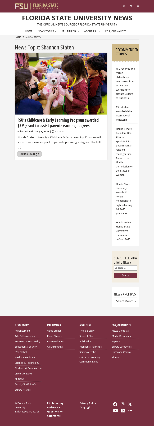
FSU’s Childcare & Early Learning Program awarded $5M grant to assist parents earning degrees (58, 122)
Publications (86, 341)
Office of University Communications (90, 359)
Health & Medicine (25, 357)
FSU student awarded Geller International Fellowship (124, 113)
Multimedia (70, 31)
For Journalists (117, 31)
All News (19, 379)
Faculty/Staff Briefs (25, 384)
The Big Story (86, 330)
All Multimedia (55, 346)
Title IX (115, 357)
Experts (116, 341)
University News (24, 373)
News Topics (47, 31)
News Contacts (120, 330)
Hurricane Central (121, 352)
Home (28, 31)
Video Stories (54, 330)
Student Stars (86, 336)
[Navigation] (138, 6)
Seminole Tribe (87, 352)
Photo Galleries (55, 341)
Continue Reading (29, 154)
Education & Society (26, 346)
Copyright (85, 407)
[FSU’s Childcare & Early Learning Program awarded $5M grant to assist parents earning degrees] (60, 84)
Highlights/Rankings (90, 346)
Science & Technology (27, 362)
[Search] (131, 6)
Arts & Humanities (25, 336)
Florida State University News (77, 17)
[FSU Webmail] (124, 6)
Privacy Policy (87, 403)
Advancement (22, 330)
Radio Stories (54, 336)
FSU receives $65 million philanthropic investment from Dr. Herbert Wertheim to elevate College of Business (125, 83)
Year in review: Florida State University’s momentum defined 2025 (124, 231)
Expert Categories (122, 346)
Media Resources (121, 336)
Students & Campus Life (28, 368)
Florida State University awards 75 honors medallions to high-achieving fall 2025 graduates (124, 198)
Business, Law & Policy (27, 341)
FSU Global (21, 352)
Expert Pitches (23, 389)
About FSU (92, 31)
